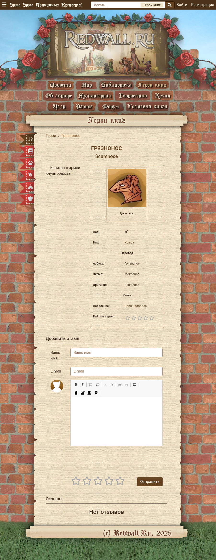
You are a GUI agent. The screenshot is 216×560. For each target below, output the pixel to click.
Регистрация (202, 4)
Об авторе (58, 95)
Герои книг (152, 84)
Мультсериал (95, 95)
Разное (84, 106)
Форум (110, 106)
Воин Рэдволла (136, 306)
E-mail (56, 371)
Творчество (132, 95)
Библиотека (116, 84)
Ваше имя (55, 355)
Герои (51, 135)
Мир (86, 84)
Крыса (129, 242)
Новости (60, 84)
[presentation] (126, 459)
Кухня (162, 95)
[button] (76, 385)
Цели (59, 106)
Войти (181, 4)
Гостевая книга (147, 106)
